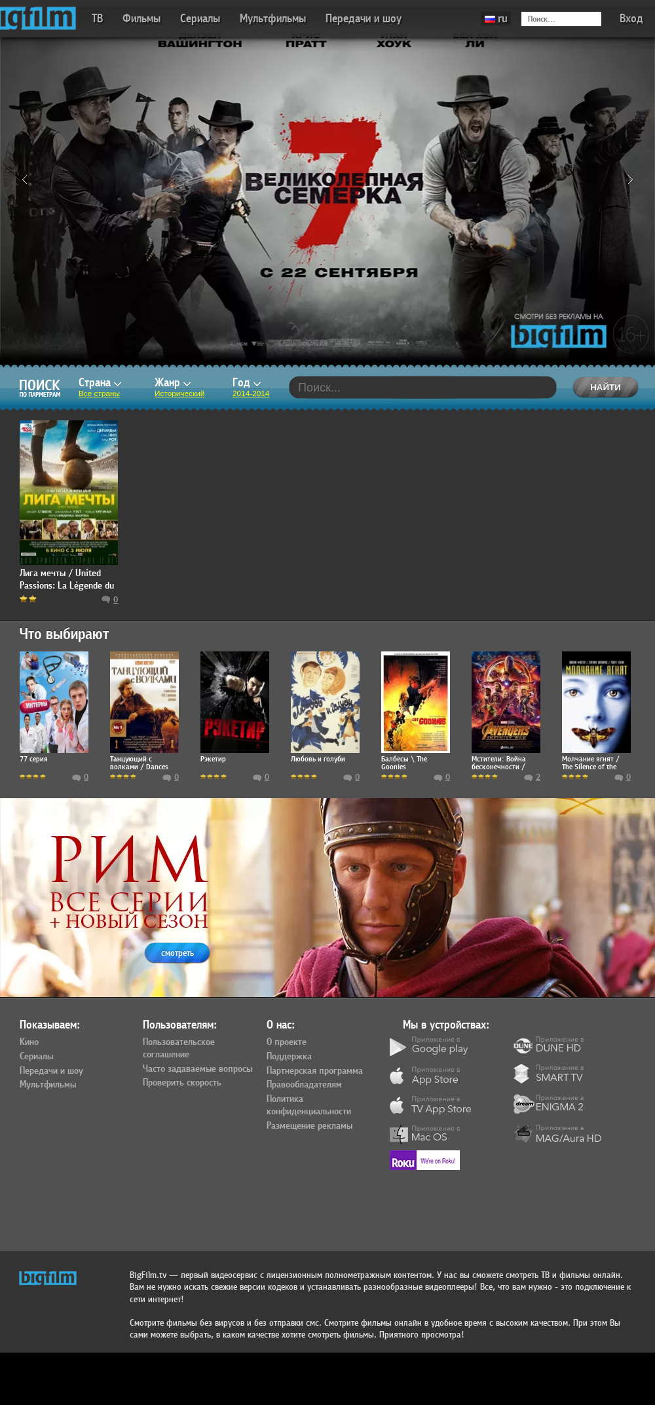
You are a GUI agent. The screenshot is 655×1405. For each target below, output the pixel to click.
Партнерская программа (315, 1071)
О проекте (287, 1042)
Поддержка (289, 1057)
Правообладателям (304, 1085)
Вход (631, 19)
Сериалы (200, 19)
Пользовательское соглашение (179, 1048)
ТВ (97, 19)
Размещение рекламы (309, 1126)
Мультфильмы (273, 19)
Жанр (173, 383)
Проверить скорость (182, 1083)
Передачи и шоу (364, 19)
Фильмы (141, 19)
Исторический (179, 393)
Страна (100, 383)
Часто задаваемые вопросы (197, 1069)
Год (247, 383)
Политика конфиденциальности (309, 1105)
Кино (29, 1042)
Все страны (99, 393)
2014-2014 (251, 393)
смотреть (177, 952)
